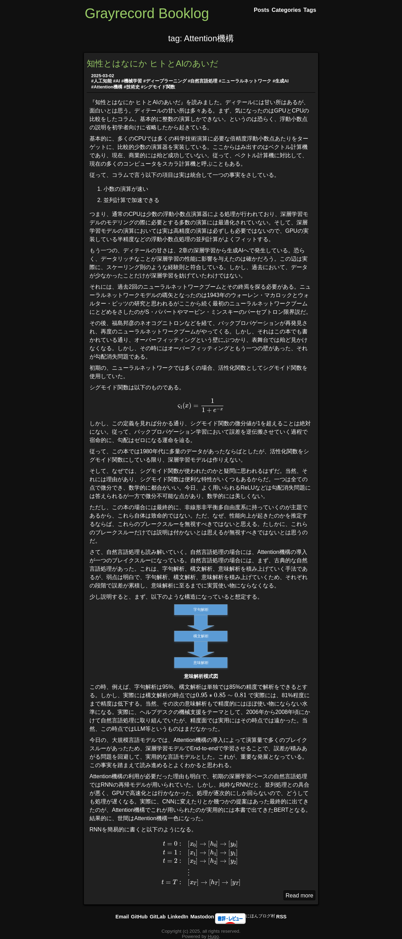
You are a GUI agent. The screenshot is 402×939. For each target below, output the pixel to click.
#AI (116, 81)
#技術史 (132, 86)
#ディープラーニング (165, 81)
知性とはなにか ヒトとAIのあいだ (152, 63)
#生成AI (281, 81)
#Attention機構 (106, 86)
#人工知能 (101, 81)
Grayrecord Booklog (147, 13)
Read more (299, 895)
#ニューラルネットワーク (245, 81)
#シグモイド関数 (158, 86)
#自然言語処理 (202, 81)
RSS (281, 916)
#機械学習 (131, 81)
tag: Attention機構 (201, 38)
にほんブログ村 (260, 915)
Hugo (213, 936)
